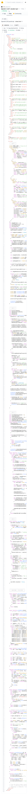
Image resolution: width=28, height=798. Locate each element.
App (4, 13)
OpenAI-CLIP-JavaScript (9, 9)
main (4, 19)
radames (7, 7)
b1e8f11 (17, 25)
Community (17, 13)
